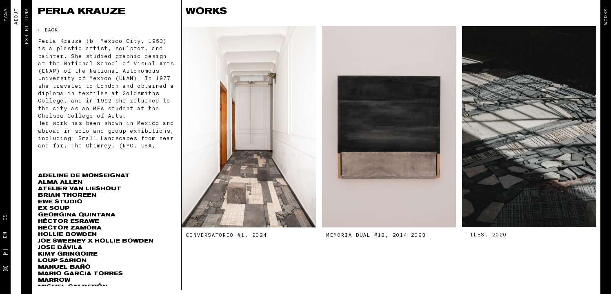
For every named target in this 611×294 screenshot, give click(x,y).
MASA (5, 15)
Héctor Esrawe (68, 221)
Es (5, 217)
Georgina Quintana (77, 215)
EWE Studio (60, 201)
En (5, 235)
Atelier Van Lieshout (79, 188)
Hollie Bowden (67, 234)
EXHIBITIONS (26, 27)
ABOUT (16, 17)
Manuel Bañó (64, 267)
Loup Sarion (62, 260)
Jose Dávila (60, 247)
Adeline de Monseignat (84, 175)
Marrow (54, 280)
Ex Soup (53, 208)
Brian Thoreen (67, 195)
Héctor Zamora (70, 228)
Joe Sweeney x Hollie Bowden (95, 241)
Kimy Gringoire (68, 254)
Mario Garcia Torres (80, 273)
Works (606, 17)
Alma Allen (60, 182)
